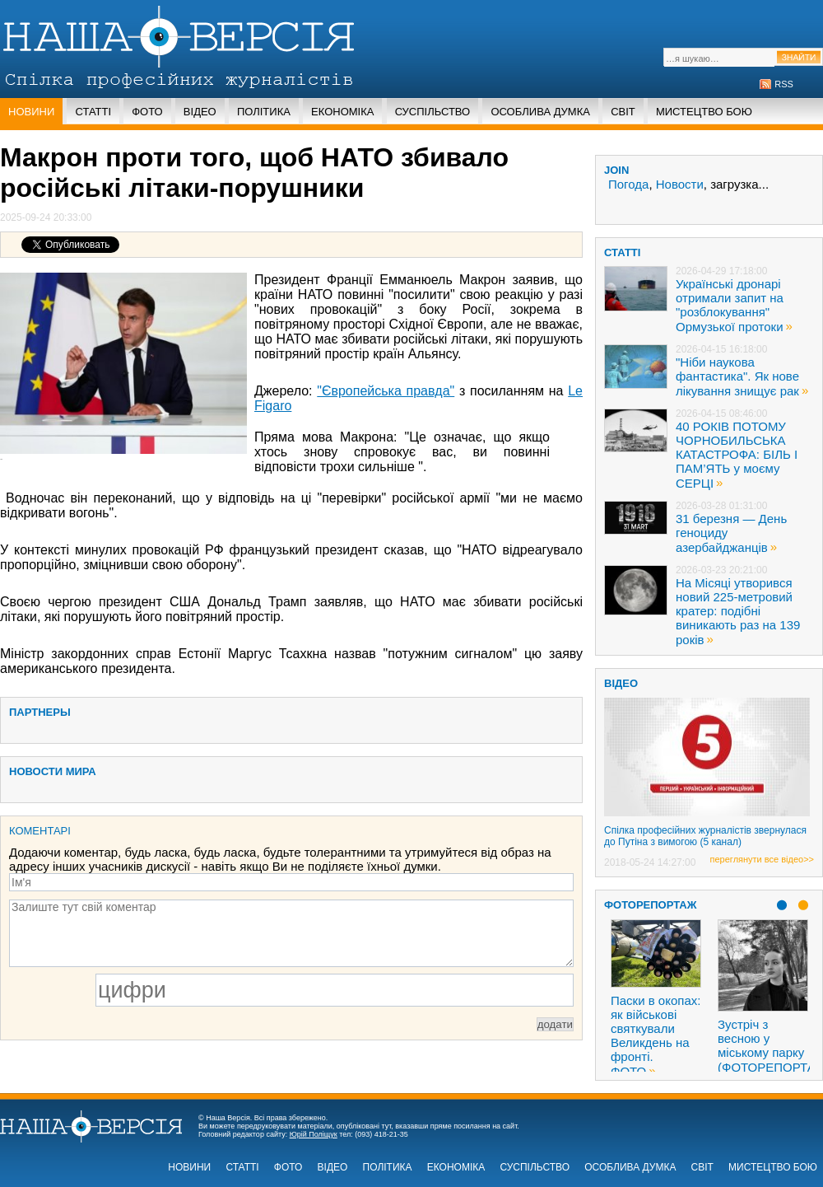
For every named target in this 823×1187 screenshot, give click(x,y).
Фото (147, 111)
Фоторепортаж (650, 905)
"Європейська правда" (385, 391)
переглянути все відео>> (762, 859)
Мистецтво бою (704, 111)
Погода (628, 184)
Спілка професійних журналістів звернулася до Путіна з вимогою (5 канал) (705, 836)
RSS (783, 84)
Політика (264, 111)
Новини (31, 111)
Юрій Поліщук (313, 1134)
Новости (680, 184)
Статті (93, 111)
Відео (200, 111)
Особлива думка (540, 111)
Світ (623, 111)
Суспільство (433, 111)
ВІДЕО (621, 683)
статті (622, 252)
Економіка (342, 111)
